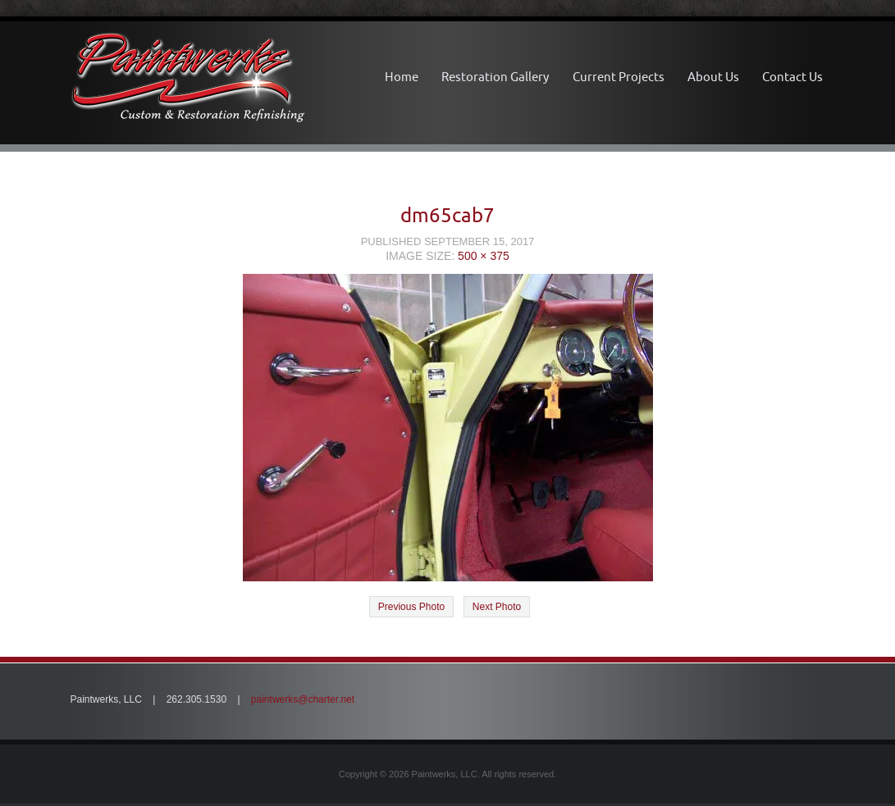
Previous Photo (411, 606)
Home (401, 77)
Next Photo (497, 606)
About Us (713, 77)
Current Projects (618, 77)
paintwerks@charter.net (302, 699)
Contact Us (792, 77)
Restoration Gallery (495, 77)
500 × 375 (483, 255)
